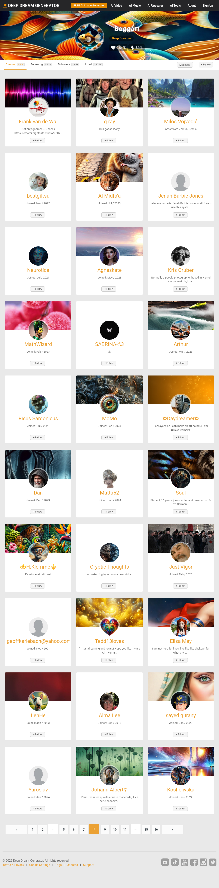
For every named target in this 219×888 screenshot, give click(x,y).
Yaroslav (38, 778)
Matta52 (109, 486)
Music (135, 5)
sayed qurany (181, 705)
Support (88, 852)
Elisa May (181, 632)
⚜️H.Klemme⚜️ (38, 559)
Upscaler (155, 5)
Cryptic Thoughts (109, 559)
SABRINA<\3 (109, 340)
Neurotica (38, 268)
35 (156, 816)
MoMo (109, 413)
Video (116, 5)
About (192, 5)
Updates (72, 852)
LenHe (38, 705)
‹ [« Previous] (16, 816)
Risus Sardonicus (38, 413)
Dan (38, 486)
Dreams (17, 65)
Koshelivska (180, 778)
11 (134, 816)
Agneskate (109, 268)
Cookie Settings (39, 852)
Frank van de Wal (38, 122)
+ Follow (204, 64)
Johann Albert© (110, 778)
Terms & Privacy (13, 852)
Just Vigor (180, 559)
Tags (58, 852)
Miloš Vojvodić (180, 122)
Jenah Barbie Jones (180, 195)
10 (123, 816)
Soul (181, 486)
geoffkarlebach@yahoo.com (39, 632)
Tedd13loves (109, 632)
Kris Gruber (181, 268)
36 (168, 816)
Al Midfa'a (109, 195)
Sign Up (208, 5)
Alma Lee (109, 705)
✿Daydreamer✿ (181, 413)
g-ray (109, 122)
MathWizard (38, 340)
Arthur (181, 340)
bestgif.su (38, 195)
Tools (175, 5)
